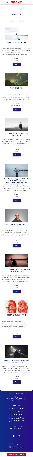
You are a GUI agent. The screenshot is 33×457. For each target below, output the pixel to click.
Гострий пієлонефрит (16, 307)
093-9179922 (17, 421)
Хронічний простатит (16, 34)
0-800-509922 (16, 408)
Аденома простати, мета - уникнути (16, 125)
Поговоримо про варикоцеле (16, 216)
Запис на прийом (16, 405)
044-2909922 (16, 411)
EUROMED (16, 2)
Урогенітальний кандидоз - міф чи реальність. (16, 261)
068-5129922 (17, 414)
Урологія (18, 58)
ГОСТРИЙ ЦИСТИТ (16, 80)
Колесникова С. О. (18, 105)
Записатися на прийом (16, 454)
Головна (7, 8)
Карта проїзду (16, 401)
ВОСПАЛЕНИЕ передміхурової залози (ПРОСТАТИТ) (16, 352)
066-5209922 (17, 418)
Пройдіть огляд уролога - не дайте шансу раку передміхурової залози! (16, 171)
